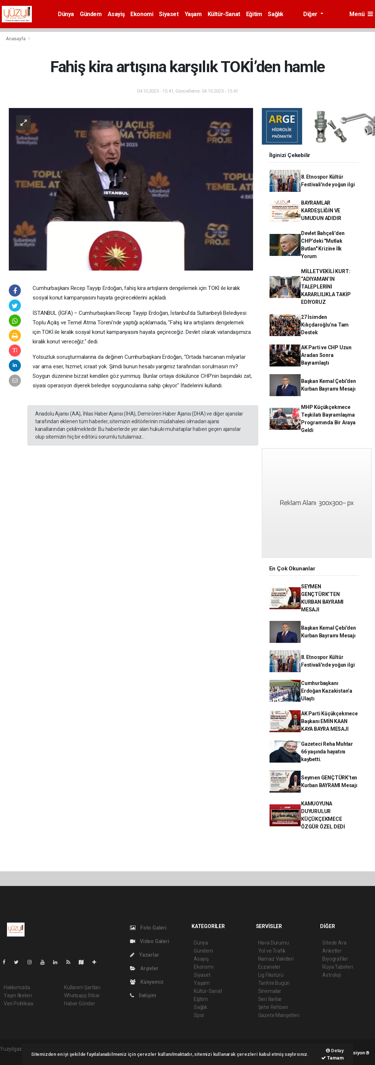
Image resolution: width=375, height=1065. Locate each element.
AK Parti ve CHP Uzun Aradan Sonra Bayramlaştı (326, 355)
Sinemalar (269, 991)
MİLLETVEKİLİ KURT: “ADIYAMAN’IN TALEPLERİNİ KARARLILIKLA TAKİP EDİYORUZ (326, 286)
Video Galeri (149, 941)
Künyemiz (146, 982)
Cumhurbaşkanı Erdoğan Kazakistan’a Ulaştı (326, 690)
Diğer (311, 14)
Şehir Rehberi (273, 1007)
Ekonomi (141, 14)
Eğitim (254, 14)
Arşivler (144, 968)
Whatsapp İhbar (82, 995)
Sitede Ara (334, 943)
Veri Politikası (18, 1003)
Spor (199, 1015)
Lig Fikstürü (270, 975)
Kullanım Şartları (82, 987)
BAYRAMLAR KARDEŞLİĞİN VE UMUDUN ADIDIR (321, 210)
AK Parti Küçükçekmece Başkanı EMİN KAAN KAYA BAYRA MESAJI (329, 721)
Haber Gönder (79, 1003)
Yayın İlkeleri (17, 995)
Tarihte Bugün (274, 983)
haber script (13, 1057)
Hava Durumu (273, 943)
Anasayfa (16, 38)
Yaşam (193, 14)
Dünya (66, 14)
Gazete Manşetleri (279, 1015)
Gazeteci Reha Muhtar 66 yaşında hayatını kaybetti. (327, 751)
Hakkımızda (17, 987)
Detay (335, 1050)
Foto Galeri (148, 928)
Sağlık (275, 14)
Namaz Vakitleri (276, 959)
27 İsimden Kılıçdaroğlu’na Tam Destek (325, 324)
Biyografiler (335, 959)
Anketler (331, 951)
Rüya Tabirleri (337, 967)
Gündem (91, 14)
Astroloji (331, 975)
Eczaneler (269, 967)
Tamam (332, 1058)
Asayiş (116, 14)
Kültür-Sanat (224, 14)
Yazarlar (144, 955)
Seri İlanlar (270, 999)
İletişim (143, 995)
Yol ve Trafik (272, 951)
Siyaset (168, 14)
